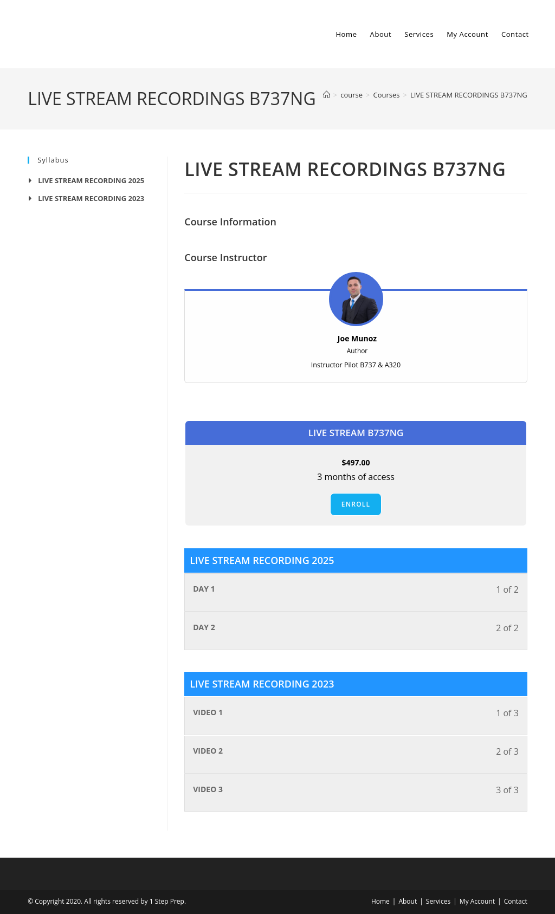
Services (438, 901)
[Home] (326, 95)
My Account (477, 901)
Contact (515, 901)
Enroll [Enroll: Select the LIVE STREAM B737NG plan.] (355, 504)
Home (380, 901)
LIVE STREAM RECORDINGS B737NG (468, 95)
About (407, 901)
